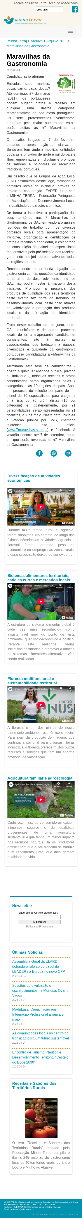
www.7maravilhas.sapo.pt (27, 430)
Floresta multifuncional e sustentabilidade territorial (32, 680)
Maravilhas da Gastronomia (28, 46)
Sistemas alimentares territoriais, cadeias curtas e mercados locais (38, 577)
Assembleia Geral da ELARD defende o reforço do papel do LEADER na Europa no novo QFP (38, 966)
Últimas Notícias (27, 952)
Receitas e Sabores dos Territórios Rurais (34, 1085)
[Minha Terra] (17, 41)
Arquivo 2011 (56, 41)
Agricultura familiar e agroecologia (39, 778)
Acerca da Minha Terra (30, 3)
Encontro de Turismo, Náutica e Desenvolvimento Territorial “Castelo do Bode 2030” (40, 1057)
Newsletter (22, 906)
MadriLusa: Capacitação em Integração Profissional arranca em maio (39, 1014)
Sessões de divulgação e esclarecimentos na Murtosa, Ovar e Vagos (40, 990)
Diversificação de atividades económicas (33, 478)
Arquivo (36, 41)
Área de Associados (63, 3)
